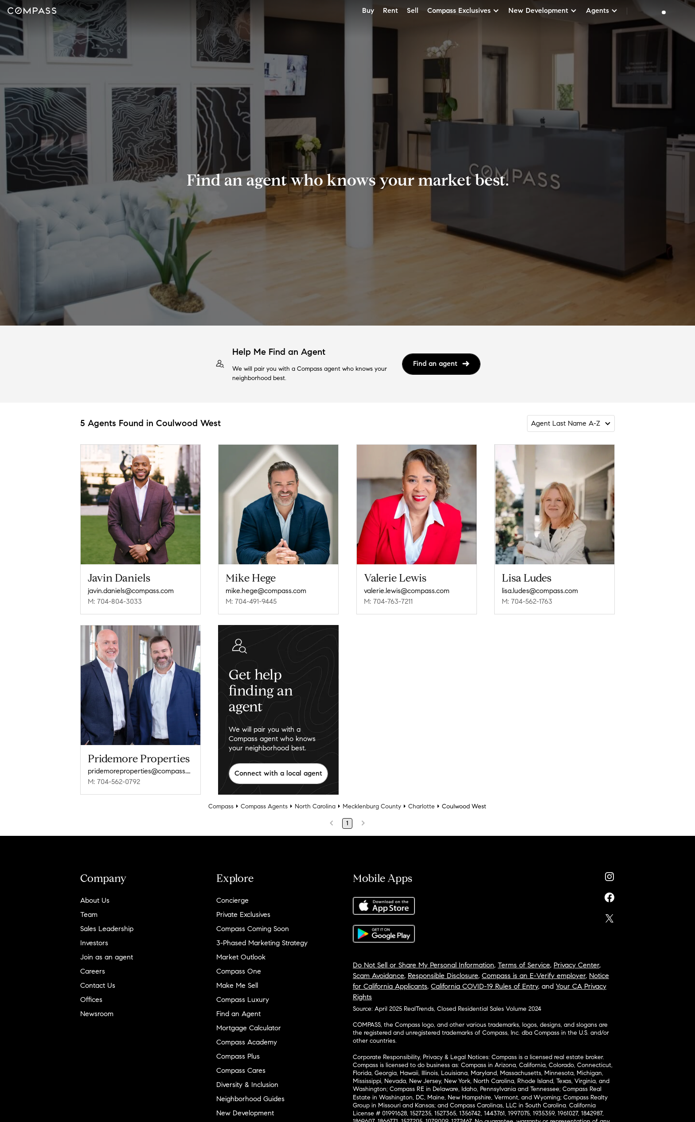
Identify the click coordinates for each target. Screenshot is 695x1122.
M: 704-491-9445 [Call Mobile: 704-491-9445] (251, 601)
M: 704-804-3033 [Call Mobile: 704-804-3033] (115, 601)
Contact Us (97, 985)
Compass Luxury (242, 999)
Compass (221, 806)
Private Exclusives (243, 914)
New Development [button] (542, 10)
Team (89, 914)
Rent (390, 10)
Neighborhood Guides (250, 1099)
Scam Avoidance (378, 975)
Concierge (232, 900)
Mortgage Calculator (248, 1028)
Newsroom (96, 1013)
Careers (92, 971)
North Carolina (315, 806)
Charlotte (421, 806)
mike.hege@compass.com (266, 590)
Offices (91, 999)
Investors (94, 943)
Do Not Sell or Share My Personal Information (423, 965)
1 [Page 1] (347, 823)
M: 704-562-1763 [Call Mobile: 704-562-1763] (527, 601)
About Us (94, 900)
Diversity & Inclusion (247, 1084)
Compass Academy (246, 1042)
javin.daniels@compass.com (131, 590)
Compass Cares (241, 1070)
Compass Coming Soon (252, 928)
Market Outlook (241, 957)
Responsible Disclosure (443, 975)
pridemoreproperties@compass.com (140, 771)
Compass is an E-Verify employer (534, 975)
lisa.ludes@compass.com (540, 590)
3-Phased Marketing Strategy (262, 943)
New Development (245, 1113)
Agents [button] (602, 10)
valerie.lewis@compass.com (406, 590)
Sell (412, 10)
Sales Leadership (106, 928)
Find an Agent (238, 1013)
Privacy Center (576, 965)
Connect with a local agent (278, 773)
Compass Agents (264, 806)
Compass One (238, 971)
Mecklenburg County (372, 806)
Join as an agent (106, 957)
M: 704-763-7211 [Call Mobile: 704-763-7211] (388, 601)
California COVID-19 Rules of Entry (484, 986)
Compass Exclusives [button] (463, 10)
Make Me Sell (237, 985)
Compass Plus (238, 1056)
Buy (368, 10)
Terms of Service (524, 965)
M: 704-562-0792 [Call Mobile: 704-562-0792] (114, 781)
